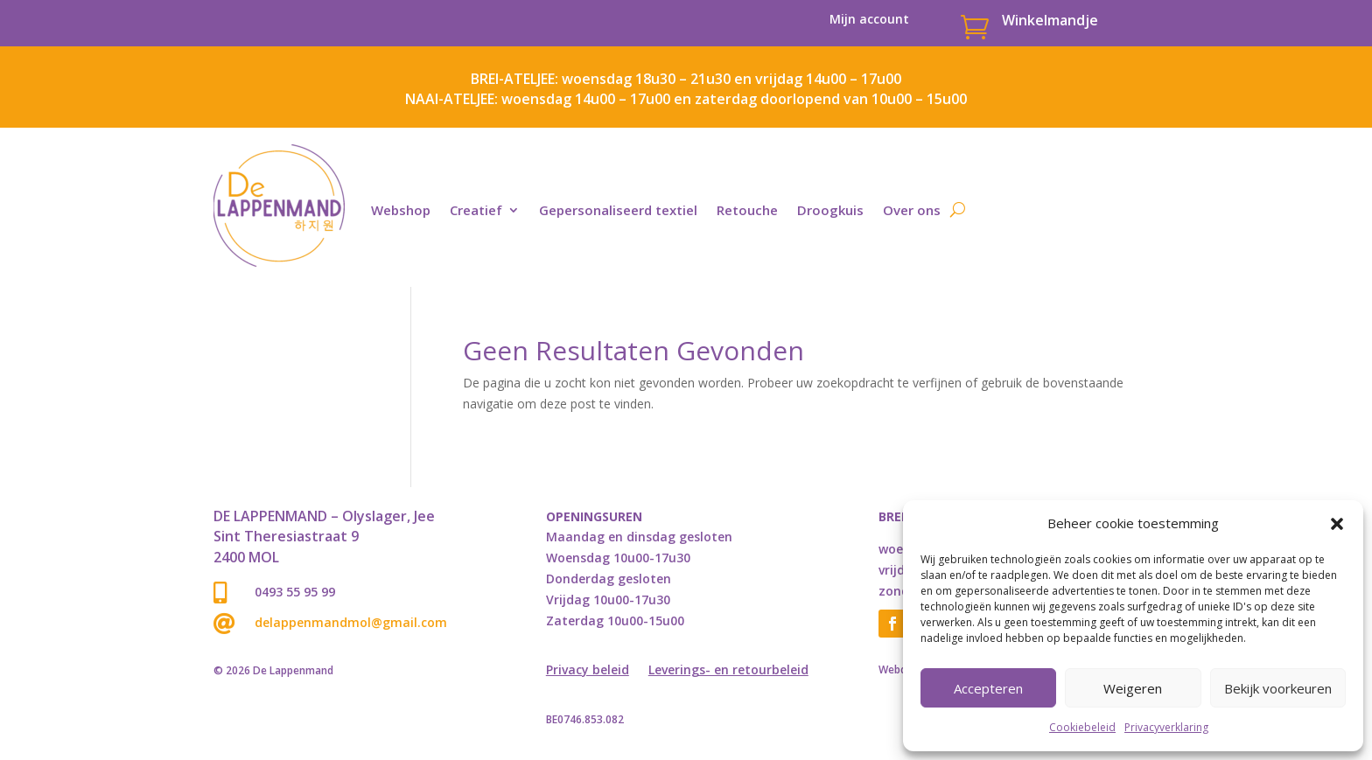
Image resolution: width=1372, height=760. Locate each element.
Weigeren (1132, 688)
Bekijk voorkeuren (1278, 688)
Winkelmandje (1050, 20)
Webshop (400, 210)
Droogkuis (830, 210)
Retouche (747, 210)
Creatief (476, 210)
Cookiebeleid (1082, 727)
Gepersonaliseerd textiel (618, 210)
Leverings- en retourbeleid (728, 671)
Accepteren (988, 688)
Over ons (912, 210)
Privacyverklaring (1166, 727)
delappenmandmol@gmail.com (351, 622)
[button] (1337, 524)
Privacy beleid (587, 671)
